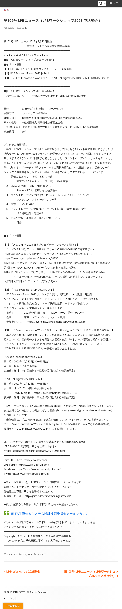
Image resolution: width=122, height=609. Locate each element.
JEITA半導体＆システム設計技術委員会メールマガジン (50, 513)
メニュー (117, 3)
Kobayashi (9, 27)
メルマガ (41, 554)
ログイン (10, 598)
